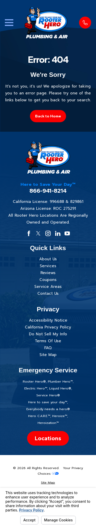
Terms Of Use (48, 341)
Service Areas (48, 286)
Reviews (48, 273)
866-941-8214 (48, 191)
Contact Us (48, 293)
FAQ (48, 348)
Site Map (48, 355)
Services (48, 266)
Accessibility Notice (48, 320)
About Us (48, 259)
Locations (48, 438)
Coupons (48, 280)
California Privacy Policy (48, 327)
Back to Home (48, 116)
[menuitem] (48, 483)
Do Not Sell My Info (48, 334)
